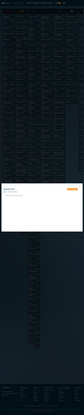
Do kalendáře (72, 189)
